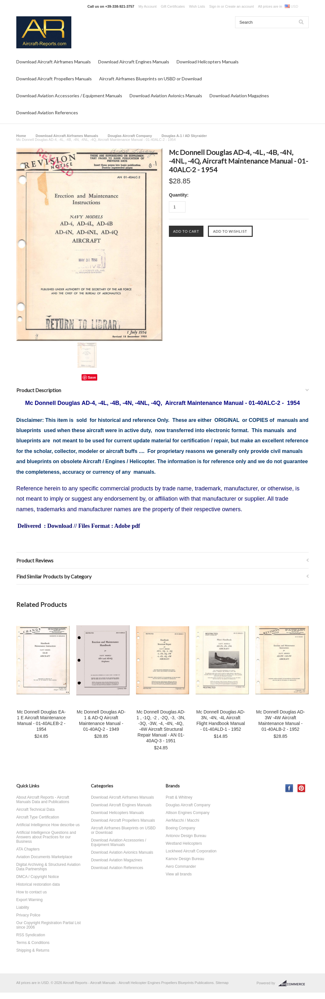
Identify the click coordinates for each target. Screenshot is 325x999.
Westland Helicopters (184, 843)
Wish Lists (197, 6)
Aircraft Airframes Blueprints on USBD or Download (150, 78)
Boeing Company (180, 828)
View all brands (179, 874)
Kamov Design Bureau (185, 859)
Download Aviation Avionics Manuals (166, 95)
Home (21, 136)
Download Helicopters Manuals (208, 61)
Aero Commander (181, 866)
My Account (148, 6)
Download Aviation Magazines (239, 95)
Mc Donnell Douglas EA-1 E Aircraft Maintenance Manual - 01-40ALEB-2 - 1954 (41, 720)
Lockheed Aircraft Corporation (191, 851)
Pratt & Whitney (179, 797)
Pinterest (301, 788)
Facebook (289, 788)
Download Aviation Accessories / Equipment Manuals (69, 95)
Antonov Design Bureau (186, 836)
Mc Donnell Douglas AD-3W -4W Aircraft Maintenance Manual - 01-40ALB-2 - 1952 (280, 720)
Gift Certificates (173, 6)
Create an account (239, 6)
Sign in (214, 6)
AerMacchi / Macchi (182, 820)
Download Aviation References (47, 112)
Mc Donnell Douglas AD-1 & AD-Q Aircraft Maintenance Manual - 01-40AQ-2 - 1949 (101, 720)
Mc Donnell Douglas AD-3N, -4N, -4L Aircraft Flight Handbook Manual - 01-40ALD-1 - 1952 (220, 720)
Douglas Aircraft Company (130, 136)
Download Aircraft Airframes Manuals (53, 61)
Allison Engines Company (188, 812)
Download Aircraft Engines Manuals (133, 61)
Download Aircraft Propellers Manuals (54, 78)
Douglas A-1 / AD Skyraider (184, 136)
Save (92, 377)
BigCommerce (293, 983)
